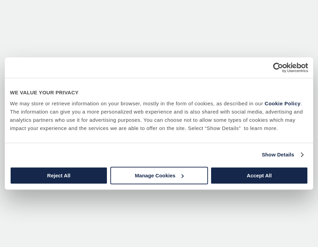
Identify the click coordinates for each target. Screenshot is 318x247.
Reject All (59, 175)
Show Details (278, 154)
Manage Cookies (159, 175)
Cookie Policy (283, 103)
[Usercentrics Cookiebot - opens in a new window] (278, 67)
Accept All (259, 175)
